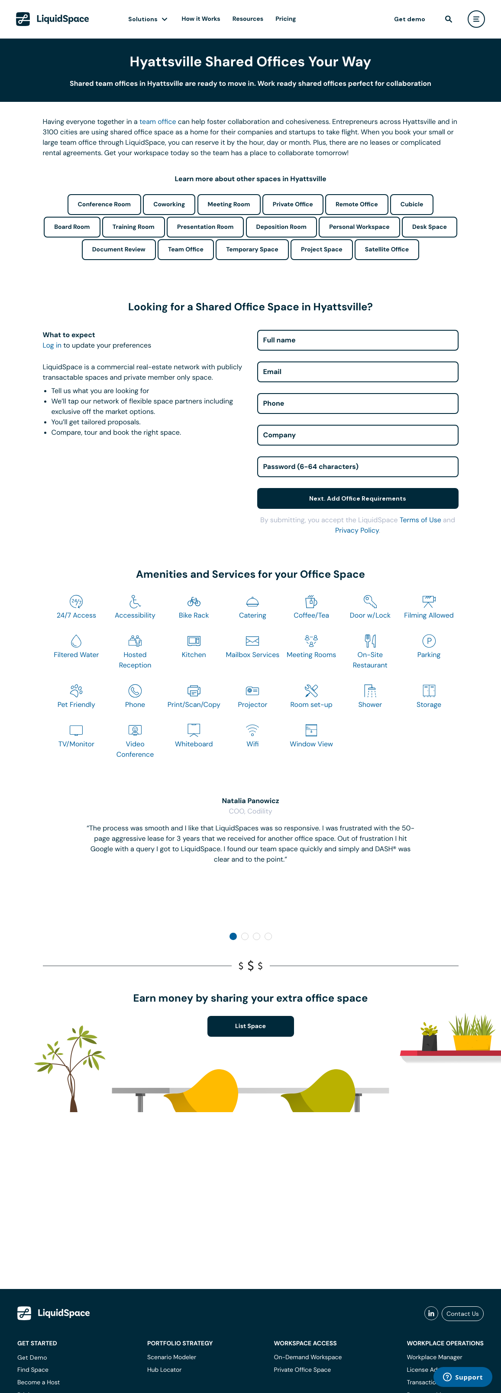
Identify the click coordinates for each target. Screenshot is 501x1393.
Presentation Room (205, 227)
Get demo (409, 19)
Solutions (143, 19)
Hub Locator (164, 1370)
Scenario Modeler (171, 1357)
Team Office (186, 250)
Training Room (134, 227)
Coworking (169, 204)
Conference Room (104, 204)
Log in (52, 345)
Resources (248, 19)
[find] (448, 19)
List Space (250, 1026)
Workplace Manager (434, 1357)
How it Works (201, 19)
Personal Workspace (359, 227)
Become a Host (38, 1382)
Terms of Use (420, 519)
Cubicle (412, 204)
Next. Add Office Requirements (357, 498)
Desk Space (429, 227)
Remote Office (357, 204)
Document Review (118, 250)
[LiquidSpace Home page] (52, 19)
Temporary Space (252, 250)
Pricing (285, 19)
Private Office (293, 204)
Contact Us (462, 1314)
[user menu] (476, 19)
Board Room (72, 227)
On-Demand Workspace (308, 1357)
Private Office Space (302, 1370)
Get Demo (32, 1357)
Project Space (322, 250)
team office (157, 121)
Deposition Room (281, 227)
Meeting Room (229, 204)
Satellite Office (387, 250)
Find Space (32, 1370)
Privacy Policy (357, 530)
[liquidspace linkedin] (431, 1313)
